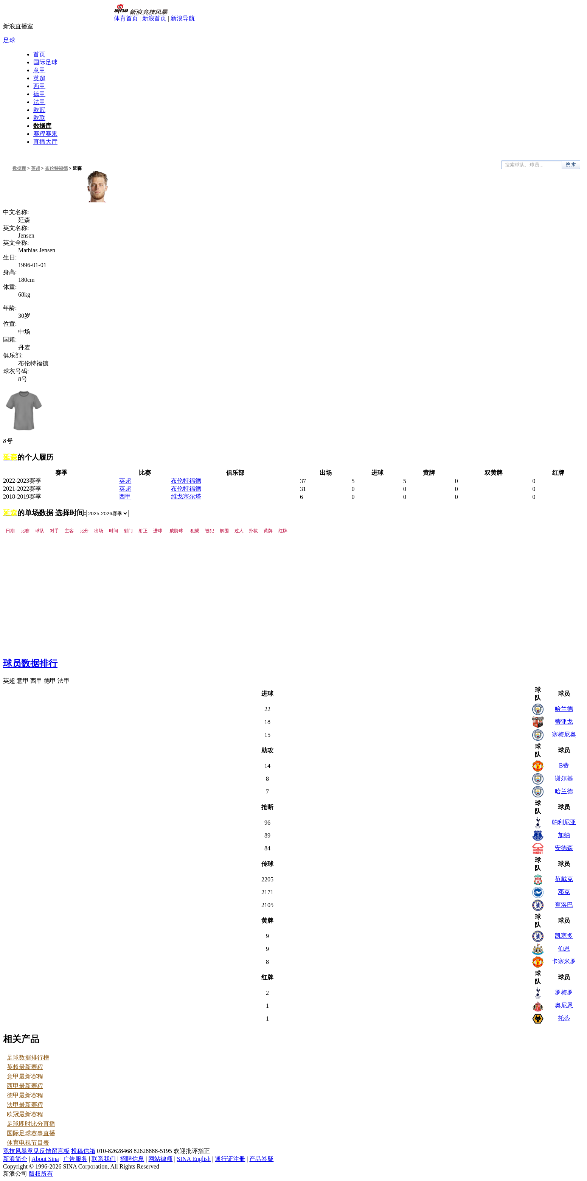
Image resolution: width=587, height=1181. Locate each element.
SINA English (194, 1159)
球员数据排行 (30, 663)
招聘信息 (132, 1159)
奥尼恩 (564, 1005)
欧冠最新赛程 (25, 1114)
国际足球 (45, 62)
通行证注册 (230, 1159)
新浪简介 (15, 1159)
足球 (9, 40)
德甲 (39, 94)
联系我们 (104, 1159)
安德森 (564, 848)
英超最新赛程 (25, 1067)
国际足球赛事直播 (31, 1133)
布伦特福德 (56, 168)
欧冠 (39, 110)
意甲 (39, 70)
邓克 (564, 892)
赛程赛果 (45, 134)
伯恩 (564, 948)
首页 (39, 54)
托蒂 (564, 1018)
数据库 (42, 126)
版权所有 (41, 1173)
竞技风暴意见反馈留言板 (36, 1151)
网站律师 (160, 1159)
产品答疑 (261, 1159)
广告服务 (75, 1159)
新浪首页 (154, 18)
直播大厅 (45, 141)
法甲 (39, 102)
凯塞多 (564, 935)
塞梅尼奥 (564, 734)
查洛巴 (564, 904)
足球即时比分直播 (31, 1123)
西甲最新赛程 (25, 1086)
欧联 (39, 118)
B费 (564, 765)
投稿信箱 (83, 1151)
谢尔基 (564, 778)
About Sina (45, 1159)
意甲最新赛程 (25, 1076)
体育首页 (126, 18)
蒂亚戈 (564, 721)
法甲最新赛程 (25, 1105)
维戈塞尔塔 (186, 496)
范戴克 (564, 879)
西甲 (39, 86)
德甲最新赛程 (25, 1095)
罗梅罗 (564, 992)
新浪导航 (183, 18)
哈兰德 (564, 708)
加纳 (564, 835)
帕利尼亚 (564, 822)
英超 (39, 78)
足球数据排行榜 (28, 1057)
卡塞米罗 (564, 961)
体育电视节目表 (28, 1142)
